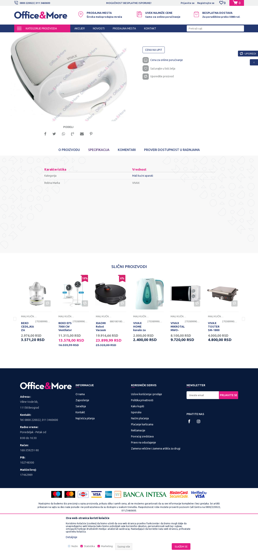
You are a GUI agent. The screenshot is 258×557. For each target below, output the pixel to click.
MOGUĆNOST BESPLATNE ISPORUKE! (128, 3)
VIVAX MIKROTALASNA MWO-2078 (178, 363)
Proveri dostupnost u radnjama (172, 184)
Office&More (21, 35)
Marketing (107, 546)
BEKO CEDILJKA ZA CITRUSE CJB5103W (28, 365)
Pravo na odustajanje (143, 477)
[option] (129, 3)
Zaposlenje (82, 435)
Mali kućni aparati (74, 35)
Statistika (89, 546)
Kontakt (80, 447)
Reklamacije (138, 465)
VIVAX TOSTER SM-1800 (213, 361)
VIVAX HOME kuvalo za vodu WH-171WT (139, 365)
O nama (80, 429)
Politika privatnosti (142, 435)
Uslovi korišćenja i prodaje (146, 429)
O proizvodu (69, 184)
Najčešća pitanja (85, 453)
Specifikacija (98, 184)
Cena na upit (153, 83)
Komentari (127, 184)
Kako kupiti (137, 441)
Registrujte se (205, 3)
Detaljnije (71, 537)
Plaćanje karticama (142, 459)
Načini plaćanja (140, 453)
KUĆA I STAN (53, 35)
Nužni (74, 546)
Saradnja (81, 441)
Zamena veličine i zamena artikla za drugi (155, 483)
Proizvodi (37, 35)
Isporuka (136, 447)
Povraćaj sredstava (142, 471)
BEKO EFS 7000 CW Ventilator (65, 361)
